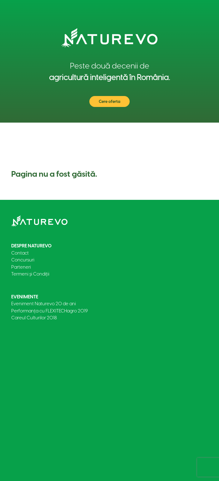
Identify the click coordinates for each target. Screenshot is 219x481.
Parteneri (21, 267)
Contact (20, 253)
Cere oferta (109, 101)
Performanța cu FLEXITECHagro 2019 (49, 311)
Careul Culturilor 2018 (34, 318)
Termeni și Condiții (30, 274)
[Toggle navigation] (198, 132)
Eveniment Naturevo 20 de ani (43, 303)
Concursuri (22, 260)
